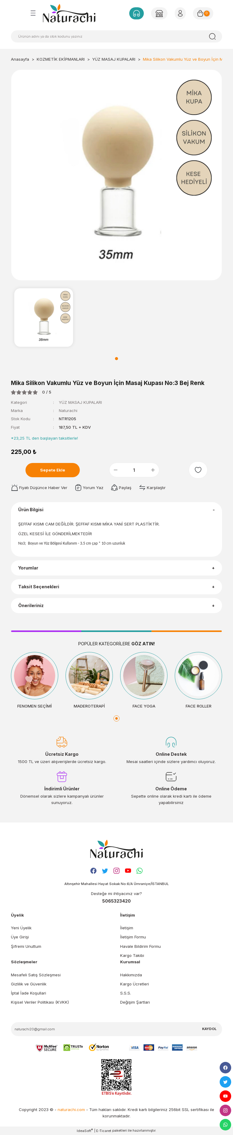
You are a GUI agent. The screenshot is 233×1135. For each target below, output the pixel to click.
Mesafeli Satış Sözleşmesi (36, 974)
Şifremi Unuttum (26, 946)
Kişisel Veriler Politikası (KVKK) (40, 1002)
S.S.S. (125, 993)
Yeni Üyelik (21, 927)
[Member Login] (159, 13)
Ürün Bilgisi (30, 509)
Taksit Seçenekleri (38, 586)
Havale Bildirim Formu (140, 946)
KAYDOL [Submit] (209, 1029)
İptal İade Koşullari (28, 993)
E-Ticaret (103, 1131)
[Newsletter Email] (116, 1029)
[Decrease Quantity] (116, 470)
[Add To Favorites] (198, 469)
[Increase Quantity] (153, 470)
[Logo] (69, 13)
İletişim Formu (133, 936)
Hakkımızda (131, 974)
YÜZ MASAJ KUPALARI (80, 402)
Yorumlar (28, 567)
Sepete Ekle (52, 470)
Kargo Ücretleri (134, 983)
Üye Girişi (20, 936)
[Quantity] (134, 470)
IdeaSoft (85, 1130)
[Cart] (203, 13)
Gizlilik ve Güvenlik (28, 983)
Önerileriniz (31, 605)
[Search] (116, 36)
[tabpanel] (43, 317)
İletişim (126, 927)
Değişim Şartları (135, 1002)
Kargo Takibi (132, 955)
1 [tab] (116, 358)
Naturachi (68, 410)
